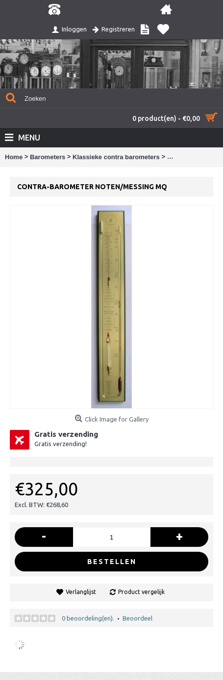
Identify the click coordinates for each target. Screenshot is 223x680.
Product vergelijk (141, 592)
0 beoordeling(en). (88, 618)
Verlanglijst (81, 592)
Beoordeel (137, 618)
